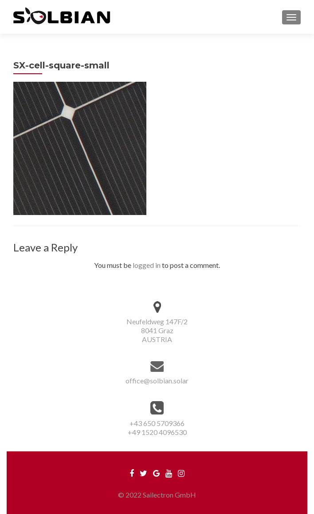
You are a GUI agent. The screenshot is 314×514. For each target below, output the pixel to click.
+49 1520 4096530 (157, 432)
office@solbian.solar (157, 380)
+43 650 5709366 (157, 423)
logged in (147, 265)
